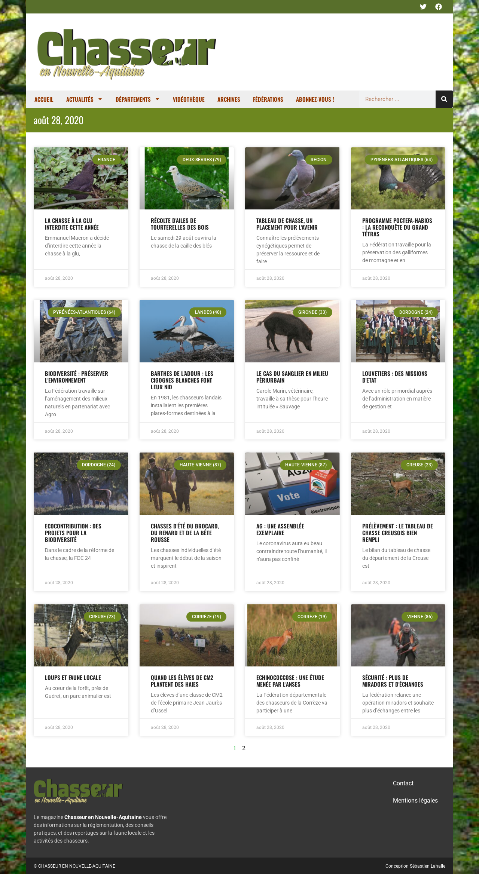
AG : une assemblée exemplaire (280, 529)
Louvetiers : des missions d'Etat (394, 376)
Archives (228, 99)
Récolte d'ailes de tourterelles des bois (180, 223)
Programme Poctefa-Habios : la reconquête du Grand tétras (397, 227)
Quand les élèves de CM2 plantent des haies (182, 680)
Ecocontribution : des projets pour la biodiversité (73, 532)
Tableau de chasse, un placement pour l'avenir (287, 223)
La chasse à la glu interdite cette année (72, 223)
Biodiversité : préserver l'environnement (76, 376)
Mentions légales (415, 800)
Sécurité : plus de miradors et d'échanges (392, 680)
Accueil (44, 99)
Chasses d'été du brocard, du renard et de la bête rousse (185, 532)
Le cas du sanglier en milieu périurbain (292, 376)
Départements (138, 98)
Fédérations (268, 99)
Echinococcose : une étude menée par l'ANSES (290, 680)
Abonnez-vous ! (315, 99)
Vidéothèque (189, 99)
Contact (403, 783)
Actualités (84, 98)
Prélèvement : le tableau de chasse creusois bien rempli (397, 532)
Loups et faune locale (73, 677)
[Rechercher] (444, 99)
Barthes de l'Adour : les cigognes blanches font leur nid (182, 380)
